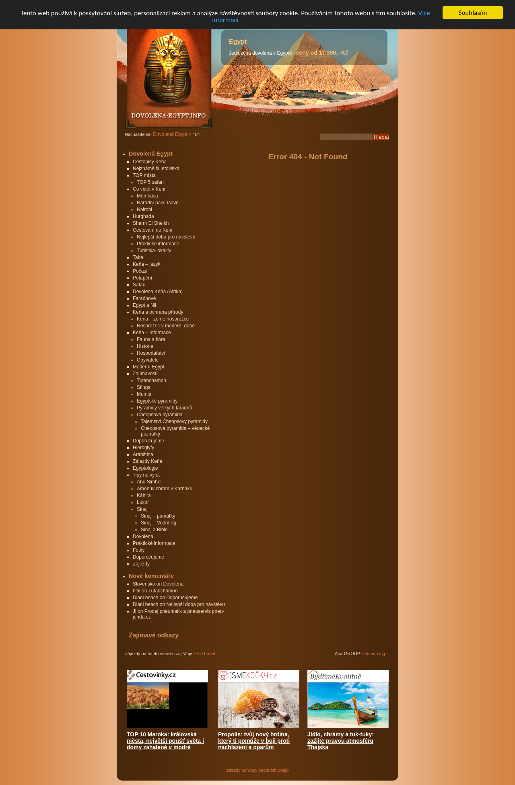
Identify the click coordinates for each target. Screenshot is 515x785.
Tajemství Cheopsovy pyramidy (174, 421)
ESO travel (204, 653)
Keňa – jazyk (147, 264)
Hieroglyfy (143, 447)
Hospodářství (151, 353)
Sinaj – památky (158, 516)
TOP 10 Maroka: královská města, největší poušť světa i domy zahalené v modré (165, 740)
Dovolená (143, 536)
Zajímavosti (145, 373)
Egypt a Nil (144, 305)
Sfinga (143, 387)
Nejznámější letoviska (156, 168)
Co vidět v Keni (149, 189)
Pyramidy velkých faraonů (164, 408)
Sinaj (142, 509)
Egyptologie (145, 468)
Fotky (138, 550)
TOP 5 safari (150, 182)
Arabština (143, 454)
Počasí (140, 271)
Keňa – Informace (152, 332)
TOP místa (144, 175)
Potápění (142, 278)
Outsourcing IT (375, 653)
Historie (145, 346)
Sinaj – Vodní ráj (158, 523)
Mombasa (147, 196)
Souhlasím (473, 12)
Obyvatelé (148, 360)
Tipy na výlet (146, 475)
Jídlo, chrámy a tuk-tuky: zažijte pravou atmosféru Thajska (340, 740)
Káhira (144, 495)
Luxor (143, 502)
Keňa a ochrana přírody (158, 312)
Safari (139, 285)
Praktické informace (158, 244)
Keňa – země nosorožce (163, 319)
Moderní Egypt (148, 367)
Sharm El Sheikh (151, 223)
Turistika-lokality (154, 250)
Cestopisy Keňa (150, 161)
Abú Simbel (149, 482)
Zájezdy (141, 564)
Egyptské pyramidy (157, 401)
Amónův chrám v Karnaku (164, 488)
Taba (138, 257)
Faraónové (144, 298)
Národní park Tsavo (158, 202)
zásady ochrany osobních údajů (258, 770)
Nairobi (144, 209)
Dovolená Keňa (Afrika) (158, 291)
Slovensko (144, 584)
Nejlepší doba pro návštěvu (166, 237)
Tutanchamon (151, 380)
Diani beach (145, 597)
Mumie (144, 394)
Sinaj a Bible (154, 529)
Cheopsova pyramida (159, 414)
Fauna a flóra (151, 339)
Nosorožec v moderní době (166, 326)
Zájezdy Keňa (147, 461)
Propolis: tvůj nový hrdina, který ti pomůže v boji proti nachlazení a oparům (254, 740)
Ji (134, 611)
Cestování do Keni (152, 230)
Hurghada (143, 216)
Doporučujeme (148, 441)
